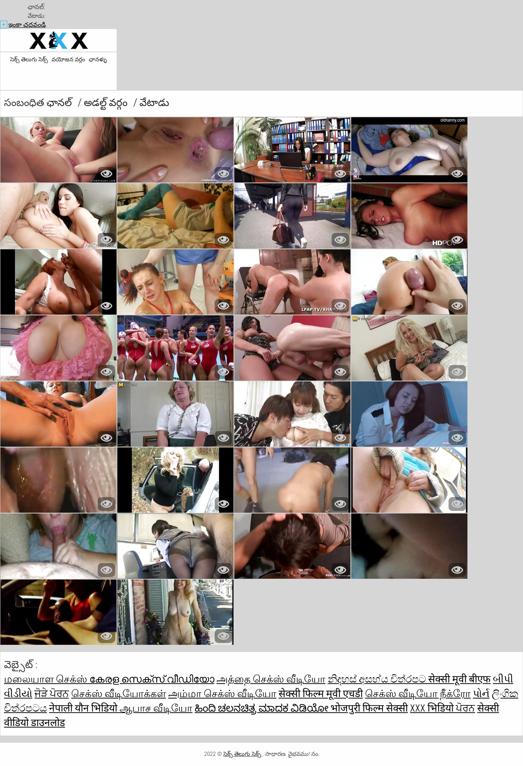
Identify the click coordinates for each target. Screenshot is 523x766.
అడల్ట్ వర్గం (107, 102)
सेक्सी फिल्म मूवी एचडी (321, 693)
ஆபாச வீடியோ (155, 708)
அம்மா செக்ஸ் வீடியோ (222, 693)
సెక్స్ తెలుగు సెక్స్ (29, 59)
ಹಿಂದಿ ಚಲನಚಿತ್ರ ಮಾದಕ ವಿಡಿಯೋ (263, 708)
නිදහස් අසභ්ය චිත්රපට (378, 679)
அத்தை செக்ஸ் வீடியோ (270, 679)
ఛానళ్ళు (98, 59)
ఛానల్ (60, 102)
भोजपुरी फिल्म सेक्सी (369, 708)
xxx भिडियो (433, 708)
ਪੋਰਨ (465, 708)
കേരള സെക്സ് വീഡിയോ (151, 679)
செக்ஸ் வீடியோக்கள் (118, 693)
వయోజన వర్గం (68, 59)
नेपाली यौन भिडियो (84, 708)
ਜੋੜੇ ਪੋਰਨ (52, 693)
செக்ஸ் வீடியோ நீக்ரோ (418, 693)
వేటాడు (154, 102)
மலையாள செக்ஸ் (46, 679)
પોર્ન (481, 693)
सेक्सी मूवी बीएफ (459, 679)
